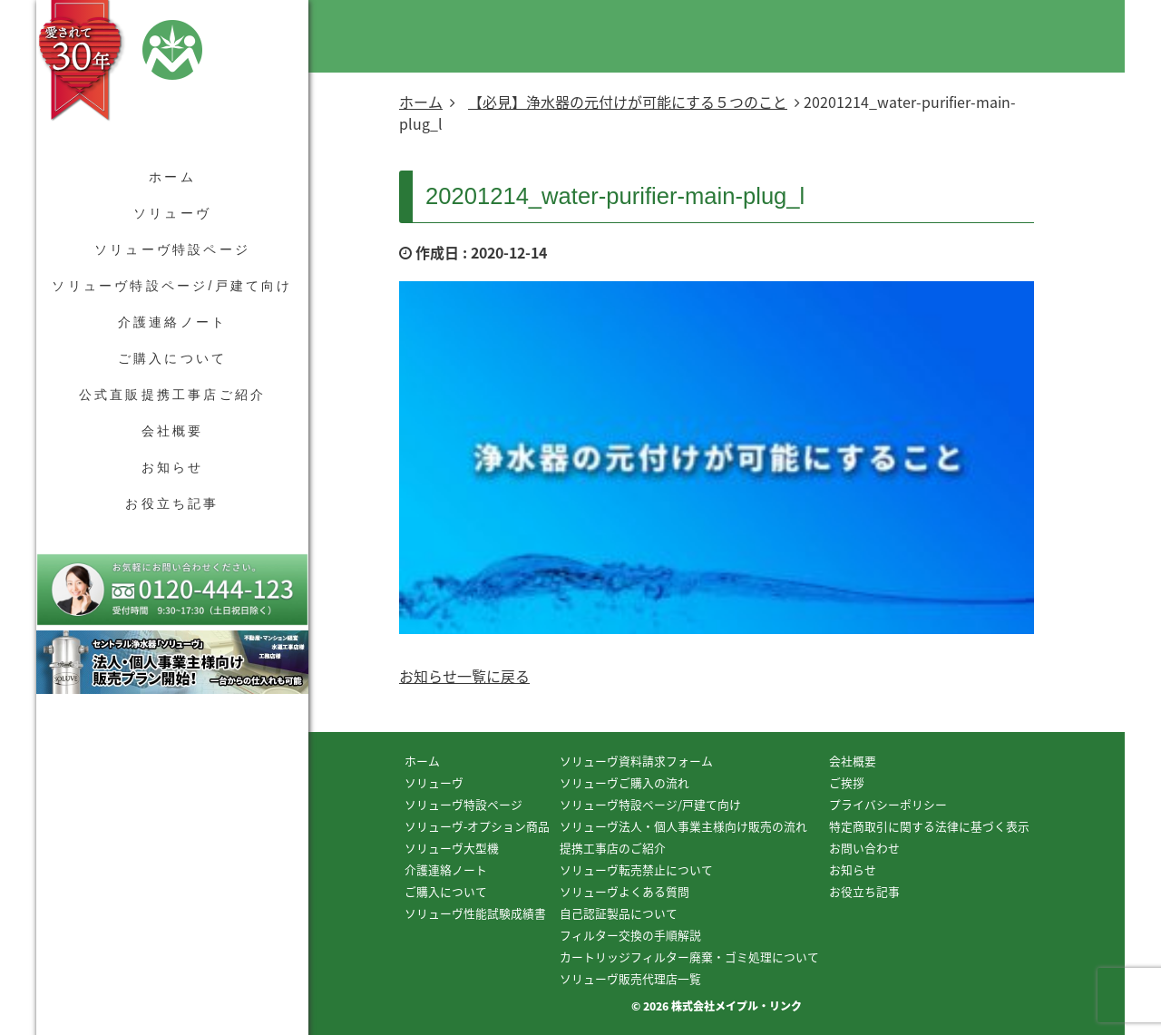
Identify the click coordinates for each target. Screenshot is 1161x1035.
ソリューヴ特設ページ (172, 249)
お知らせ (172, 467)
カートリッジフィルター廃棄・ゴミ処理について (689, 956)
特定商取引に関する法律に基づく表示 (929, 826)
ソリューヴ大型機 (452, 847)
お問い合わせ (864, 847)
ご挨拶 (846, 782)
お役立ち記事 (172, 503)
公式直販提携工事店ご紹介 (172, 394)
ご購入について (172, 358)
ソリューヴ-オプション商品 (477, 826)
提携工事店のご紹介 (613, 847)
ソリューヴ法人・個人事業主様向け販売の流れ (683, 826)
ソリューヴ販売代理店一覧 (630, 978)
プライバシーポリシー (888, 804)
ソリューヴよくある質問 (624, 891)
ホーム (172, 177)
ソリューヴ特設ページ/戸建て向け (172, 285)
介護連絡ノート (172, 322)
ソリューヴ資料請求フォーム (636, 760)
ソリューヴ (172, 213)
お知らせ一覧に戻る (464, 676)
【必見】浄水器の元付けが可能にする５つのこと (627, 101)
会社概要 (172, 431)
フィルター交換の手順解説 (630, 934)
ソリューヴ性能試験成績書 (475, 913)
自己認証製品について (619, 913)
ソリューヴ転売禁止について (636, 869)
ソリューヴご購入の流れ (624, 782)
